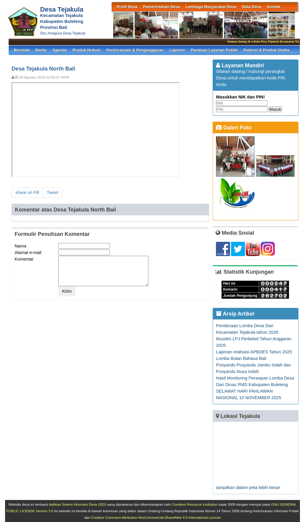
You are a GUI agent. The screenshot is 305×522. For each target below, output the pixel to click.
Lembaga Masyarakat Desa (211, 6)
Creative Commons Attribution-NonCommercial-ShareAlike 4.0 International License (156, 517)
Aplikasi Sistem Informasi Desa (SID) (77, 504)
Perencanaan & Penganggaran (135, 50)
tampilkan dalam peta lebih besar (248, 487)
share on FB (27, 192)
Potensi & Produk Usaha (266, 50)
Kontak (273, 6)
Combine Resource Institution (195, 504)
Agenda (59, 50)
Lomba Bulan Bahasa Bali (241, 358)
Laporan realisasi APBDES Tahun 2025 (254, 351)
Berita (41, 50)
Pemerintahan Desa (161, 6)
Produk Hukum (87, 50)
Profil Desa (127, 6)
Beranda (22, 50)
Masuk (275, 109)
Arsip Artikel (235, 314)
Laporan (177, 50)
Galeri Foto (233, 128)
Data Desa (251, 6)
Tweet (52, 192)
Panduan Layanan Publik (214, 50)
